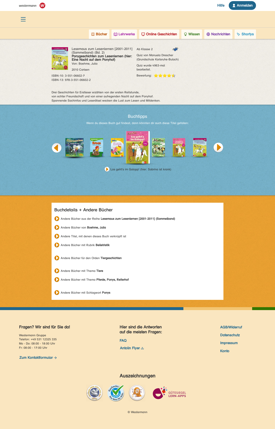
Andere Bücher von (83, 227)
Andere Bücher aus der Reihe (118, 218)
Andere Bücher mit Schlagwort (85, 292)
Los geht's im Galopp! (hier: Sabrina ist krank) (140, 169)
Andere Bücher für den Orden (91, 258)
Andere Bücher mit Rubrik (85, 245)
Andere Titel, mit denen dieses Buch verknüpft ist (93, 236)
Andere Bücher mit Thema (82, 271)
